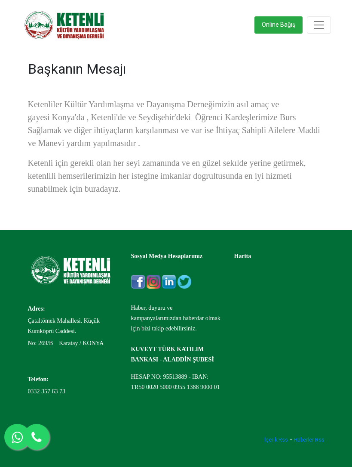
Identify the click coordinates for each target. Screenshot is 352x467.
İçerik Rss (276, 440)
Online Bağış (278, 24)
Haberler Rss (309, 440)
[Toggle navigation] (319, 25)
